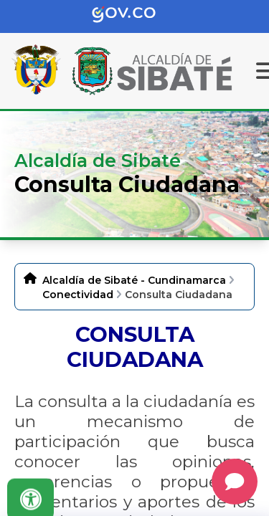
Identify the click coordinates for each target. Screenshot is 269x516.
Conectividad (77, 294)
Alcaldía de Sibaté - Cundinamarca (134, 280)
